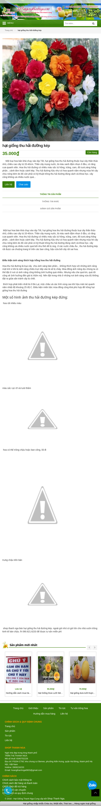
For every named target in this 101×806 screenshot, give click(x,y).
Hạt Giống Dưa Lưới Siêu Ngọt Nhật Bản (57, 693)
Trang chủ (10, 726)
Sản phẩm (48, 708)
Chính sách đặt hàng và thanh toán (19, 783)
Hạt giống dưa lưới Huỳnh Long (85, 693)
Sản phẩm (10, 731)
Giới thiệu (33, 708)
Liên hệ (8, 184)
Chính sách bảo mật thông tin (17, 780)
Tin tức (8, 735)
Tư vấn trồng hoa (79, 708)
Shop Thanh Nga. (56, 798)
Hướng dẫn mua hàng (44, 713)
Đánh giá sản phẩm (50, 208)
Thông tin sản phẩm (50, 194)
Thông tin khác (50, 201)
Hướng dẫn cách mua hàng (18, 693)
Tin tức (62, 708)
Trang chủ (9, 30)
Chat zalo (23, 184)
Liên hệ (8, 740)
